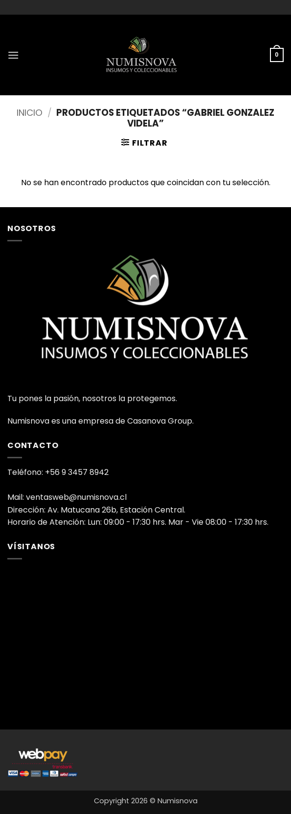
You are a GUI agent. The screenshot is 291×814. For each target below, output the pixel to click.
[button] (13, 55)
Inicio (30, 113)
